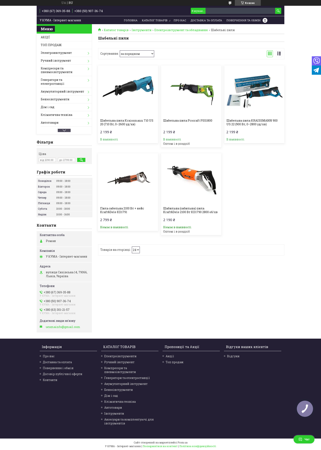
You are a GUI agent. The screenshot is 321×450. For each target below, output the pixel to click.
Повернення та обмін (243, 20)
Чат (304, 439)
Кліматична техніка (56, 115)
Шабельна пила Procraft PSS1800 (187, 120)
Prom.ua (182, 442)
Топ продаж (174, 362)
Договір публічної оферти (62, 374)
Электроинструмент (56, 53)
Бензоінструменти (55, 99)
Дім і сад (47, 107)
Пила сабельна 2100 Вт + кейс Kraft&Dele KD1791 (122, 210)
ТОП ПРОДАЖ (51, 45)
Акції (170, 356)
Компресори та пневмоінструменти (56, 70)
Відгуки (233, 356)
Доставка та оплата (57, 362)
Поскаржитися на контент (160, 446)
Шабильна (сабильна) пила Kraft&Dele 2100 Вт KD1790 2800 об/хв (190, 210)
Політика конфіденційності (197, 446)
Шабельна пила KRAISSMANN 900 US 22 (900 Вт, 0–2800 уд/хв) (252, 122)
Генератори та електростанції (52, 82)
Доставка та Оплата (206, 20)
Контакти (50, 380)
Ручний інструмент (56, 60)
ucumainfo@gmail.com (63, 327)
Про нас (180, 20)
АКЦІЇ (45, 37)
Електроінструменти (120, 356)
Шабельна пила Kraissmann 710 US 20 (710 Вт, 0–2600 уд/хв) (126, 122)
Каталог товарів (154, 20)
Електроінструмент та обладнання (181, 30)
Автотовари (50, 122)
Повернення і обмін (58, 368)
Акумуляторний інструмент (62, 91)
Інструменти (141, 30)
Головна (131, 20)
